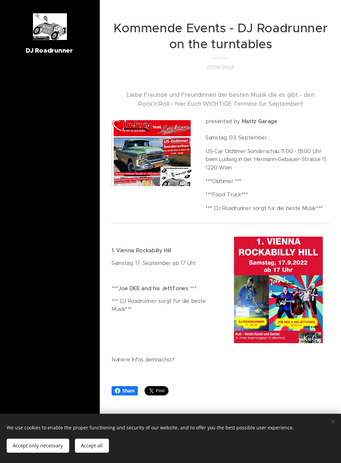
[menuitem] (50, 220)
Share (125, 390)
